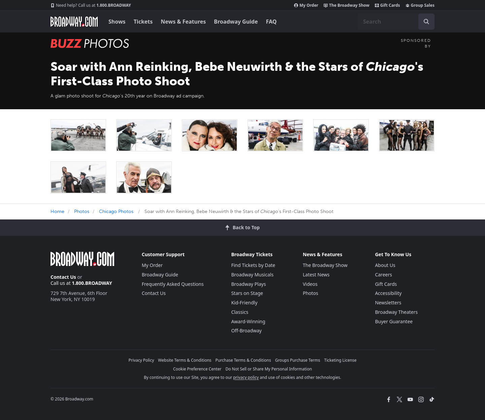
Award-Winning (248, 321)
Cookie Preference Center (197, 369)
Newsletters (388, 302)
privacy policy (246, 377)
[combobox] (396, 21)
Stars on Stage (247, 293)
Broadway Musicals (252, 274)
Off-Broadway (246, 330)
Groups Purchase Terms (297, 360)
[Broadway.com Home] (74, 22)
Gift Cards (387, 5)
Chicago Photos (116, 211)
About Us (385, 265)
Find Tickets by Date (253, 265)
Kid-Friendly (244, 302)
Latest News (316, 274)
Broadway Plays (248, 284)
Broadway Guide (236, 21)
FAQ (271, 21)
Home (57, 211)
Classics (239, 312)
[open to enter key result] (426, 21)
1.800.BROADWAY (91, 5)
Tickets (143, 21)
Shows (117, 21)
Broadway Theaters (396, 312)
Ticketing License (340, 360)
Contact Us (63, 277)
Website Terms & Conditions (184, 360)
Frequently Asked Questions (173, 284)
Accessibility (388, 293)
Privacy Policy (141, 360)
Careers (383, 274)
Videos (310, 284)
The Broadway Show (346, 5)
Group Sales (420, 5)
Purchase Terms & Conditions (243, 360)
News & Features (183, 21)
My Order (306, 5)
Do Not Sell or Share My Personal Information (268, 369)
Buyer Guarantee (394, 321)
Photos (81, 211)
